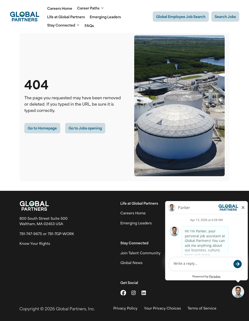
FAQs (89, 25)
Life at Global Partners (66, 16)
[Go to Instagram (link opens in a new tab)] (133, 293)
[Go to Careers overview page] (24, 16)
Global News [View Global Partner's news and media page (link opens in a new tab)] (131, 262)
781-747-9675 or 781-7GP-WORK (46, 233)
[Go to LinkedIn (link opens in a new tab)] (144, 293)
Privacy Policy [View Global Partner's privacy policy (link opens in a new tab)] (125, 308)
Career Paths (90, 8)
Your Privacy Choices (162, 308)
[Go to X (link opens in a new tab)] (123, 293)
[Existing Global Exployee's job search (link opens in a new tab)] (181, 16)
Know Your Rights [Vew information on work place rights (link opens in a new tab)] (34, 243)
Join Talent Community (140, 253)
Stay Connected (63, 25)
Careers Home (59, 8)
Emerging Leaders (105, 16)
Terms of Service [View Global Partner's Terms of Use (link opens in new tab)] (201, 308)
